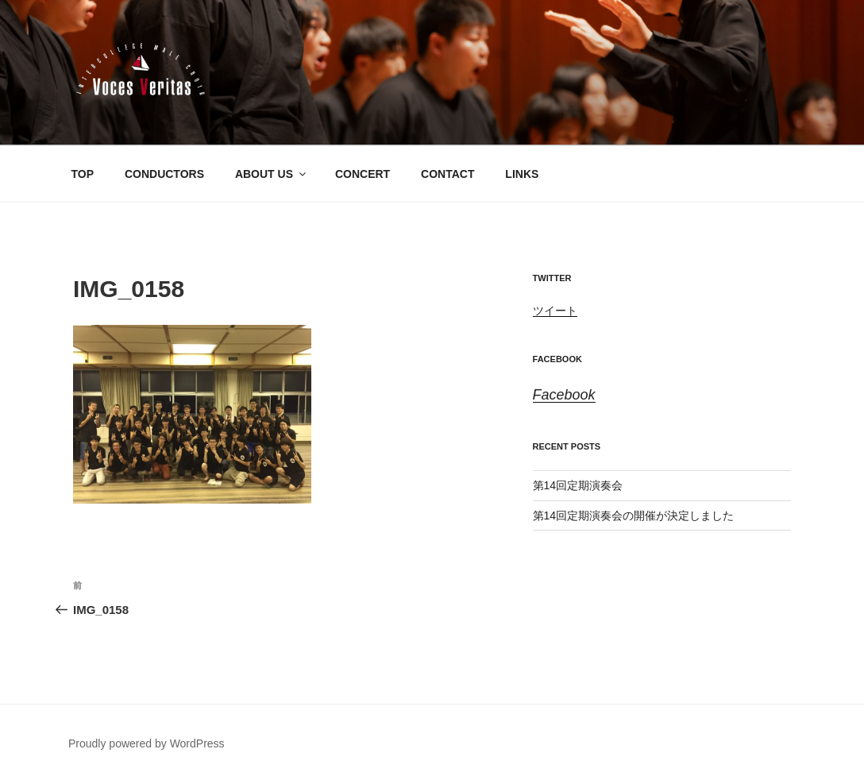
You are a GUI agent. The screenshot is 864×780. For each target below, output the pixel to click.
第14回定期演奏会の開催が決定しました (634, 515)
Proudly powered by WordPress (146, 743)
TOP (82, 174)
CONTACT (447, 174)
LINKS (521, 174)
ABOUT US (271, 174)
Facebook (557, 359)
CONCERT (362, 174)
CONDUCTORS (164, 174)
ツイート (555, 310)
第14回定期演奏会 (578, 485)
